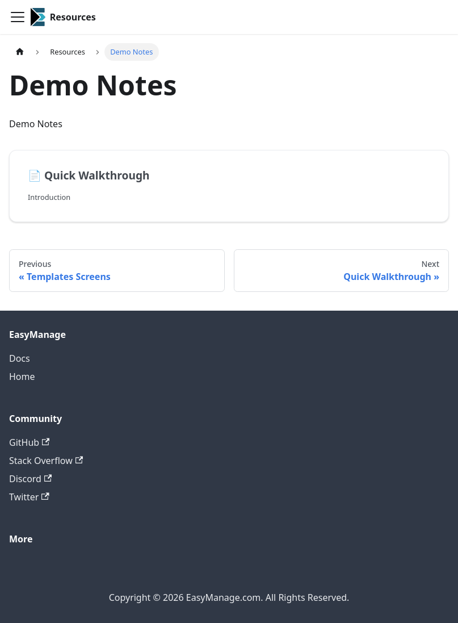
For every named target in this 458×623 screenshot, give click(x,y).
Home (22, 376)
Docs (19, 358)
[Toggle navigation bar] (17, 17)
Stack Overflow (46, 460)
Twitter (29, 497)
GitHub (29, 442)
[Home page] (20, 52)
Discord (30, 479)
